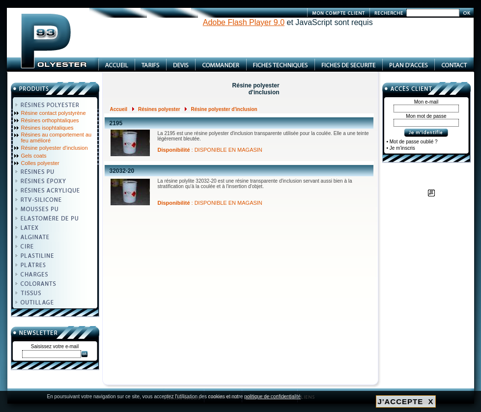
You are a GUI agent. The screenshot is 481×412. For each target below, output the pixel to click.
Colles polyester (40, 163)
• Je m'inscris (401, 148)
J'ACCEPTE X (406, 401)
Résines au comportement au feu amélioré (56, 137)
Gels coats (34, 156)
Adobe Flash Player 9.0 (243, 22)
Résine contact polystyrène (53, 113)
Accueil (119, 109)
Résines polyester (159, 109)
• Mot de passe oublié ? (412, 141)
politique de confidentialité (272, 396)
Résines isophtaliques (47, 128)
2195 (116, 123)
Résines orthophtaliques (50, 120)
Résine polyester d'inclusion (54, 148)
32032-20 (122, 170)
